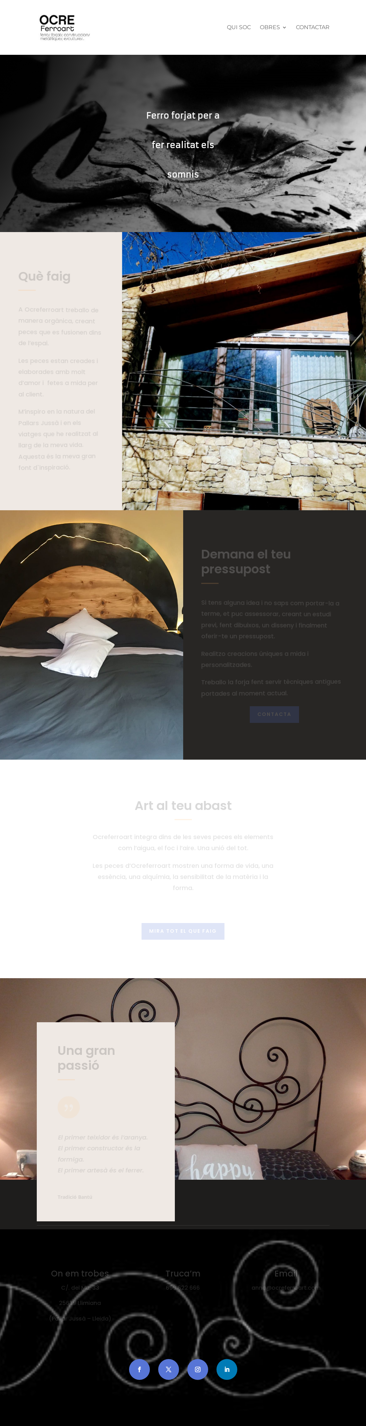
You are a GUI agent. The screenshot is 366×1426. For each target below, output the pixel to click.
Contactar (313, 28)
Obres (270, 28)
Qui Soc (239, 28)
